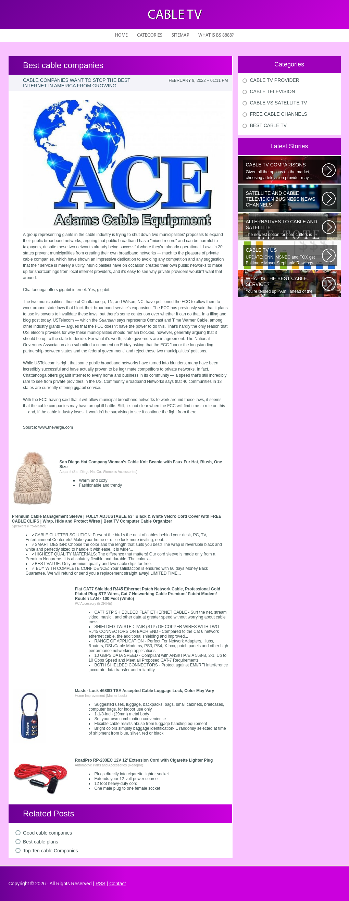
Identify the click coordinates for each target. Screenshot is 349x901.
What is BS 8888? (216, 35)
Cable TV (175, 15)
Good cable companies (47, 833)
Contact (117, 883)
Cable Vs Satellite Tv (278, 102)
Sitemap (180, 35)
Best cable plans (40, 841)
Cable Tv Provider (274, 80)
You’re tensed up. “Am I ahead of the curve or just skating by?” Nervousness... (284, 285)
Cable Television (272, 91)
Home (121, 35)
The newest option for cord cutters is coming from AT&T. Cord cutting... (284, 228)
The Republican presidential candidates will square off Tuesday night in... (284, 199)
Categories (149, 35)
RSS (100, 883)
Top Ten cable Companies (50, 850)
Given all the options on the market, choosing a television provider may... (284, 171)
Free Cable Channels (278, 114)
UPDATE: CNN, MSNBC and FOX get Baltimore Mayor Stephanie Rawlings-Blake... (284, 256)
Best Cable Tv (268, 125)
